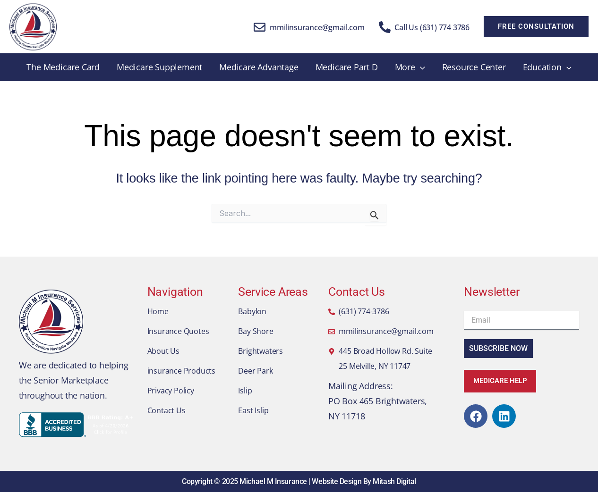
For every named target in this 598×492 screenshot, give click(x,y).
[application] (420, 67)
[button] (536, 26)
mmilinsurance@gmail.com (317, 27)
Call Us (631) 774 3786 (432, 27)
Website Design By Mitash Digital (364, 481)
